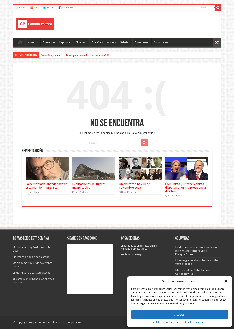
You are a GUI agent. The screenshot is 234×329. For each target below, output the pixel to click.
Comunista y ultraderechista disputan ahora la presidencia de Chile (75, 55)
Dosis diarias (142, 42)
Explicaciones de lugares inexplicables (89, 185)
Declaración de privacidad (190, 322)
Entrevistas (49, 42)
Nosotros (33, 42)
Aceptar (179, 314)
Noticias (80, 42)
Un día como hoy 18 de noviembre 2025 (134, 185)
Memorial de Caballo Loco (193, 270)
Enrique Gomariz (186, 254)
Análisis (111, 42)
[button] (226, 281)
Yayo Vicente (183, 263)
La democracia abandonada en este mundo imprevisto (46, 185)
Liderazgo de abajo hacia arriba (196, 260)
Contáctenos (161, 42)
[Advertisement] (145, 24)
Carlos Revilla (184, 273)
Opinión (96, 42)
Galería (124, 42)
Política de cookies (163, 322)
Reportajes (65, 42)
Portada (20, 42)
